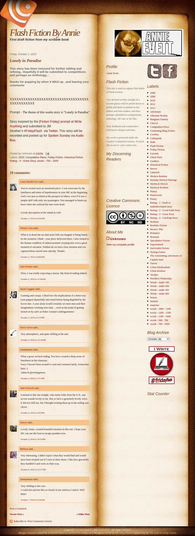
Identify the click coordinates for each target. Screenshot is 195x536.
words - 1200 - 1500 (160, 312)
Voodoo (154, 274)
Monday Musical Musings (163, 179)
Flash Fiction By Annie (45, 32)
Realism (154, 221)
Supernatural (156, 244)
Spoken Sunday (59, 135)
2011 (152, 104)
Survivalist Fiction (159, 248)
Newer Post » (17, 514)
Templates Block (56, 532)
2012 (152, 108)
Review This (156, 229)
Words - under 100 (159, 282)
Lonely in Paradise (25, 60)
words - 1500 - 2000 (160, 316)
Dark (152, 142)
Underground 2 (85, 529)
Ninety (153, 191)
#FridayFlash (33, 131)
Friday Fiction (55, 157)
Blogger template (27, 532)
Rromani (154, 236)
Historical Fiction (73, 157)
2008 (152, 92)
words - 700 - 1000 (47, 160)
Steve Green (26, 327)
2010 (21, 157)
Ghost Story (156, 157)
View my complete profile (120, 244)
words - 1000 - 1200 (160, 308)
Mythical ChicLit (159, 183)
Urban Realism (157, 270)
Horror (153, 168)
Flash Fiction (156, 145)
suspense (154, 305)
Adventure (155, 111)
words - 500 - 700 (159, 320)
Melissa (24, 448)
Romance (155, 232)
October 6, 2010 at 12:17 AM (33, 469)
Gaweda (154, 153)
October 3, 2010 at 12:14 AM (33, 340)
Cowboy (154, 134)
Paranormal (156, 195)
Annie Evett (112, 73)
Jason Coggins (27, 288)
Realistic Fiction (158, 225)
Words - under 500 (159, 289)
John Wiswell (27, 388)
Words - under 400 (159, 286)
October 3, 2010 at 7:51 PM (32, 378)
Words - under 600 (159, 293)
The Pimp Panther (124, 532)
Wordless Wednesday (161, 278)
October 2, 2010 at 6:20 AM (33, 218)
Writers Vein (26, 228)
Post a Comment (18, 508)
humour (154, 301)
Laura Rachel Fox (29, 181)
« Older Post (83, 514)
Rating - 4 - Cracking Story (164, 217)
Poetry (153, 198)
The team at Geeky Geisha (163, 532)
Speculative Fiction (160, 240)
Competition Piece (36, 157)
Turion (153, 263)
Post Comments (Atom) (40, 521)
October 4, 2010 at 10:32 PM (33, 439)
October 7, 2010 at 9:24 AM (33, 500)
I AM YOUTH (73, 532)
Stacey (23, 422)
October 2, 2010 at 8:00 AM (33, 257)
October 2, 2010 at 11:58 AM (33, 279)
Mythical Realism (159, 187)
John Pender (26, 266)
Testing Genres (157, 252)
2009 (152, 96)
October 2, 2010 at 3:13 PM (32, 317)
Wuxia (153, 297)
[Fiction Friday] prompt (54, 121)
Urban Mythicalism (160, 267)
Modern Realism (158, 176)
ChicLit (154, 123)
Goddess (154, 161)
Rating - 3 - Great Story (23, 160)
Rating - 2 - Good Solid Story (165, 210)
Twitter (53, 131)
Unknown (118, 239)
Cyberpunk (155, 138)
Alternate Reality (159, 115)
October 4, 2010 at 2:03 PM (32, 413)
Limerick (155, 172)
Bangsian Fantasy (159, 119)
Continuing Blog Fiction (162, 130)
